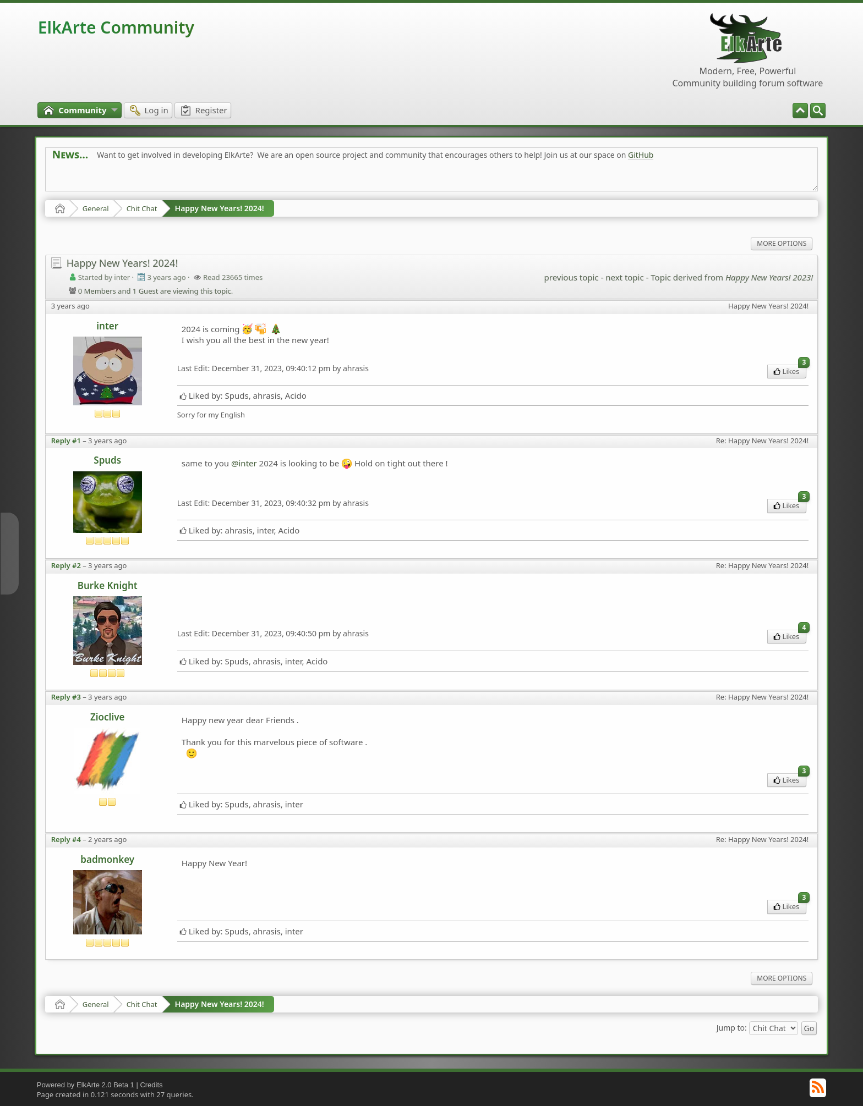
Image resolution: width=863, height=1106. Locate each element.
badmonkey (107, 859)
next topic (624, 277)
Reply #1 (66, 440)
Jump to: (732, 1027)
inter (107, 326)
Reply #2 (66, 565)
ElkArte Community (116, 27)
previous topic (571, 277)
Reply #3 (66, 697)
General (96, 208)
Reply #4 (66, 839)
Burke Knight (108, 585)
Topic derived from (732, 277)
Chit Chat (142, 208)
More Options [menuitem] (781, 243)
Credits (151, 1085)
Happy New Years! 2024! (219, 208)
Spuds (107, 460)
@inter (244, 463)
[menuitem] (818, 110)
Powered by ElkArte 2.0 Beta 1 (85, 1085)
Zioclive (107, 717)
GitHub (641, 155)
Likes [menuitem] (790, 370)
